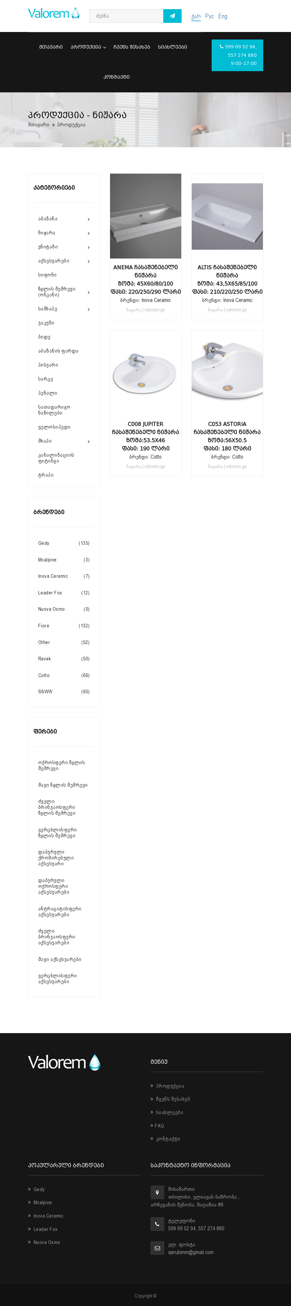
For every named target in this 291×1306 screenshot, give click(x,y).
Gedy (36, 1189)
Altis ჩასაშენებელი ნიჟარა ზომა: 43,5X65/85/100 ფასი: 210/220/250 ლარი (227, 279)
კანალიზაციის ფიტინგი (56, 458)
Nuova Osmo (44, 1242)
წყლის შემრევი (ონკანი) (57, 292)
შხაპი (45, 441)
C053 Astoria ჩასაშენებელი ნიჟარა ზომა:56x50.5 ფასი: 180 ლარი (227, 436)
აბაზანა (48, 219)
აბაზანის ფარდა (58, 351)
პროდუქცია (88, 47)
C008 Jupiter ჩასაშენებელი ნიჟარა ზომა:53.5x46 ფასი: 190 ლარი (145, 436)
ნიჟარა (47, 233)
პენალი (47, 393)
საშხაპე (47, 309)
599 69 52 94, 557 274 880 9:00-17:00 (238, 55)
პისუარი (48, 365)
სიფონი (47, 275)
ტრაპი (46, 475)
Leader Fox (43, 1229)
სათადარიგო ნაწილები (54, 410)
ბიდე (44, 337)
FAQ (157, 1126)
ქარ (196, 16)
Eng (222, 16)
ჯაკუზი (46, 323)
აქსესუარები (54, 261)
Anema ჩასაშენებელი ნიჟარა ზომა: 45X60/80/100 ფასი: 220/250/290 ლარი (145, 279)
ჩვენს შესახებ (132, 47)
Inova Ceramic (46, 1216)
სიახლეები (172, 47)
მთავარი (51, 47)
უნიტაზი (48, 247)
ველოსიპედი (54, 427)
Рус (209, 16)
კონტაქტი (117, 77)
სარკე (45, 379)
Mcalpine (40, 1202)
